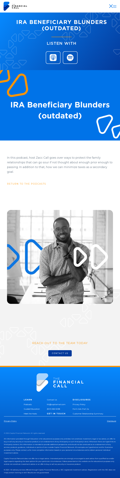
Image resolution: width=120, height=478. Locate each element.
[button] (114, 6)
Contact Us (52, 400)
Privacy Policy (79, 404)
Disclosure (111, 421)
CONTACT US (60, 353)
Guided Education (32, 409)
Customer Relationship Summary (88, 413)
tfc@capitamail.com (56, 404)
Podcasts (28, 404)
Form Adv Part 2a (81, 409)
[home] (15, 6)
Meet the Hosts (30, 413)
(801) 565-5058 (53, 409)
